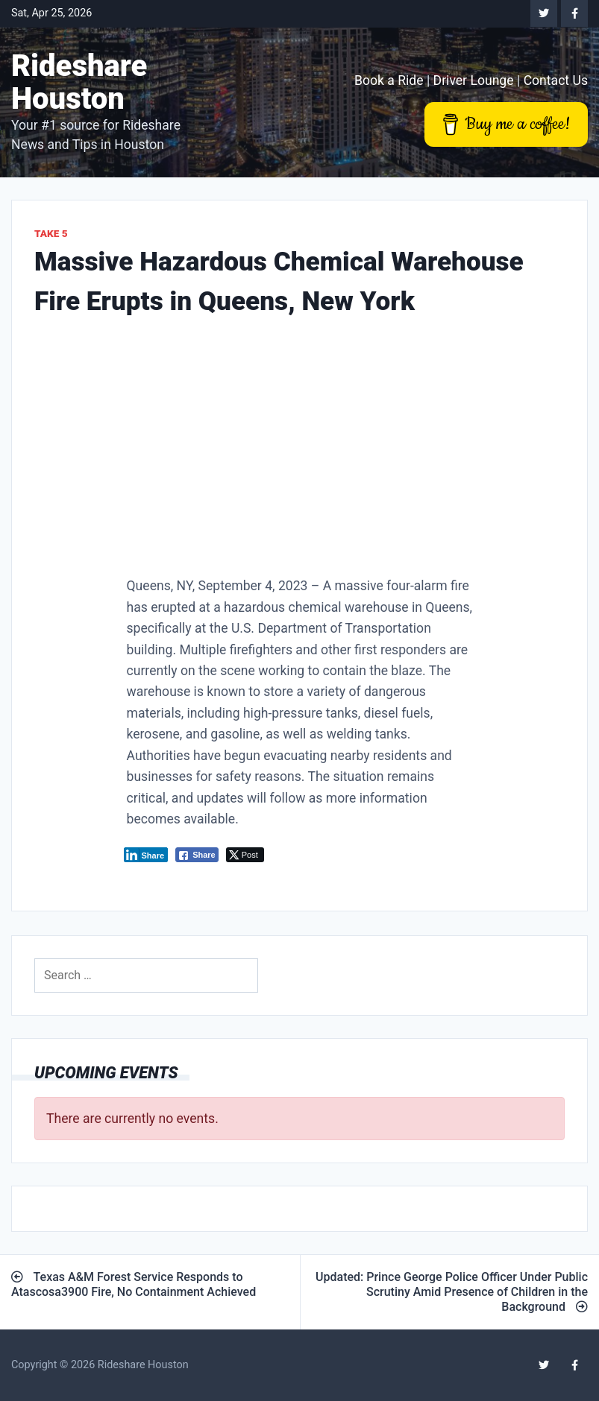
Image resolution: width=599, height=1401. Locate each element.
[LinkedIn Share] (146, 854)
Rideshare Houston (79, 82)
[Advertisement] (299, 451)
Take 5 (51, 233)
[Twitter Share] (245, 854)
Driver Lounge (473, 80)
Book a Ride (389, 80)
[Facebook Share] (197, 854)
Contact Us (556, 80)
